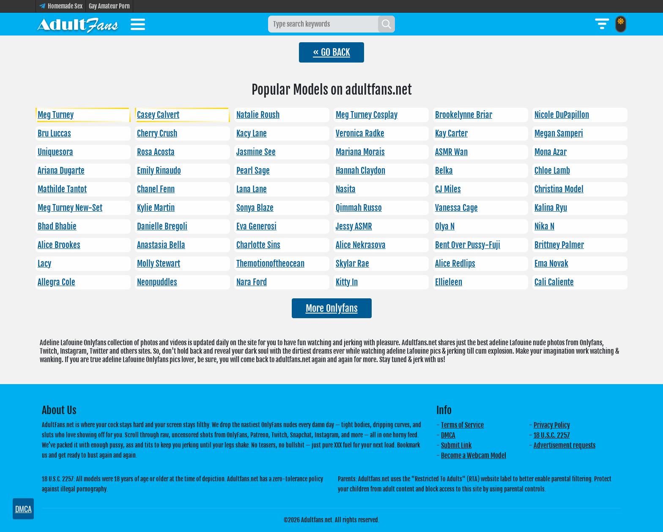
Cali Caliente (554, 282)
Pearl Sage (253, 171)
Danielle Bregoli (162, 226)
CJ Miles (448, 189)
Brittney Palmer (559, 245)
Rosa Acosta (156, 152)
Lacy (44, 264)
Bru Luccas (54, 133)
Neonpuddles (157, 282)
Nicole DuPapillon (561, 115)
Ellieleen (448, 282)
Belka (444, 171)
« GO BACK (331, 52)
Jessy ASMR (354, 226)
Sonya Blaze (255, 208)
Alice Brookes (59, 245)
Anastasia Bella (161, 245)
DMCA (448, 435)
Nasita (346, 189)
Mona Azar (550, 152)
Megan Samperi (558, 133)
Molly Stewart (158, 264)
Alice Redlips (455, 264)
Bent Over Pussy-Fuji (467, 245)
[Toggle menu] (138, 26)
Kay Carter (451, 133)
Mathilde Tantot (62, 189)
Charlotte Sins (258, 245)
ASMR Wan (451, 152)
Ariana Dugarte (61, 171)
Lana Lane (251, 189)
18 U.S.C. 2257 (552, 435)
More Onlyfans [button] (332, 308)
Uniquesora (55, 152)
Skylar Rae (352, 264)
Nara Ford (251, 282)
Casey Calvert (158, 115)
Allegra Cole (56, 282)
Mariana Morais (360, 152)
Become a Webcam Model (473, 455)
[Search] (386, 24)
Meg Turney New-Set (70, 208)
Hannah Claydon (360, 171)
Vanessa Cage (456, 208)
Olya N (445, 226)
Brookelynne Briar (463, 115)
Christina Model (559, 189)
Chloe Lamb (552, 171)
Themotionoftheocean (270, 264)
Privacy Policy (552, 425)
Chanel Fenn (156, 189)
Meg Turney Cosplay (366, 115)
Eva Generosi (256, 226)
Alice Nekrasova (361, 245)
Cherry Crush (157, 133)
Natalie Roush (257, 115)
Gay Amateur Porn (109, 6)
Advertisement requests (564, 445)
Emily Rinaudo (159, 171)
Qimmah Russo (359, 208)
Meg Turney (56, 115)
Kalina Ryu (550, 208)
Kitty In (347, 282)
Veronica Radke (360, 133)
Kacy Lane (251, 133)
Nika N (544, 226)
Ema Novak (551, 264)
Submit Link (456, 445)
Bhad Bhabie (57, 226)
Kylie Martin (156, 208)
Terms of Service (462, 425)
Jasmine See (256, 152)
